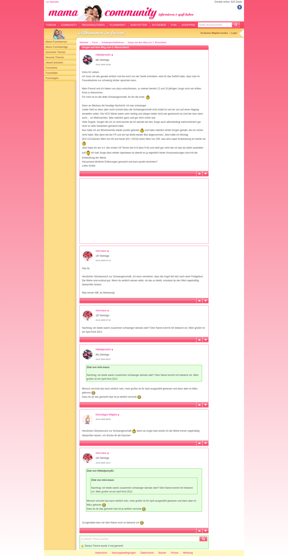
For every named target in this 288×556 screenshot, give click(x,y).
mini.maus (101, 251)
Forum (51, 24)
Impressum (101, 552)
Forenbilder (52, 73)
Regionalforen (93, 24)
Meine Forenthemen (56, 41)
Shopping (188, 24)
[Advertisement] (60, 141)
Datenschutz (147, 552)
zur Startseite (52, 2)
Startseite (83, 42)
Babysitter (139, 24)
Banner (162, 552)
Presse (174, 552)
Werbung (188, 552)
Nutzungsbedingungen (124, 552)
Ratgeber (159, 24)
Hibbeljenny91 (103, 54)
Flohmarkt (118, 24)
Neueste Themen (55, 57)
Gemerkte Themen (56, 52)
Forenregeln (52, 78)
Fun (174, 24)
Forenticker (52, 67)
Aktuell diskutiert (54, 62)
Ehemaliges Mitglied (106, 414)
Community (69, 24)
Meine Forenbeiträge (57, 47)
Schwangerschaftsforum (112, 42)
